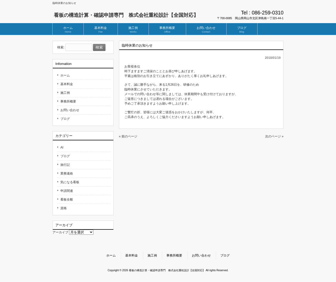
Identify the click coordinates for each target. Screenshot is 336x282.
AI (61, 147)
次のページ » (274, 136)
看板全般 (66, 199)
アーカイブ (60, 232)
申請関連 (66, 191)
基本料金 (66, 84)
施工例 (65, 93)
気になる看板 (69, 182)
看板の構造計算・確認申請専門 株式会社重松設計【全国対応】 (126, 15)
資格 (63, 208)
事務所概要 (68, 101)
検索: (60, 47)
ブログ (65, 119)
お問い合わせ (69, 110)
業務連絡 (66, 173)
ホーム (65, 75)
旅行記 (65, 165)
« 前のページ (128, 136)
